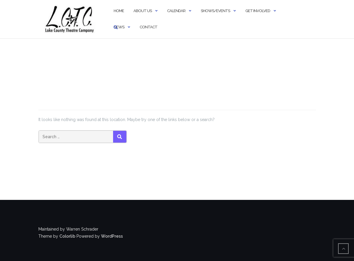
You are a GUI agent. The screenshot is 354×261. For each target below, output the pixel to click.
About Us (142, 11)
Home (119, 11)
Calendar (176, 11)
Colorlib (67, 236)
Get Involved (257, 11)
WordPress (112, 236)
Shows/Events (215, 11)
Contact (148, 27)
